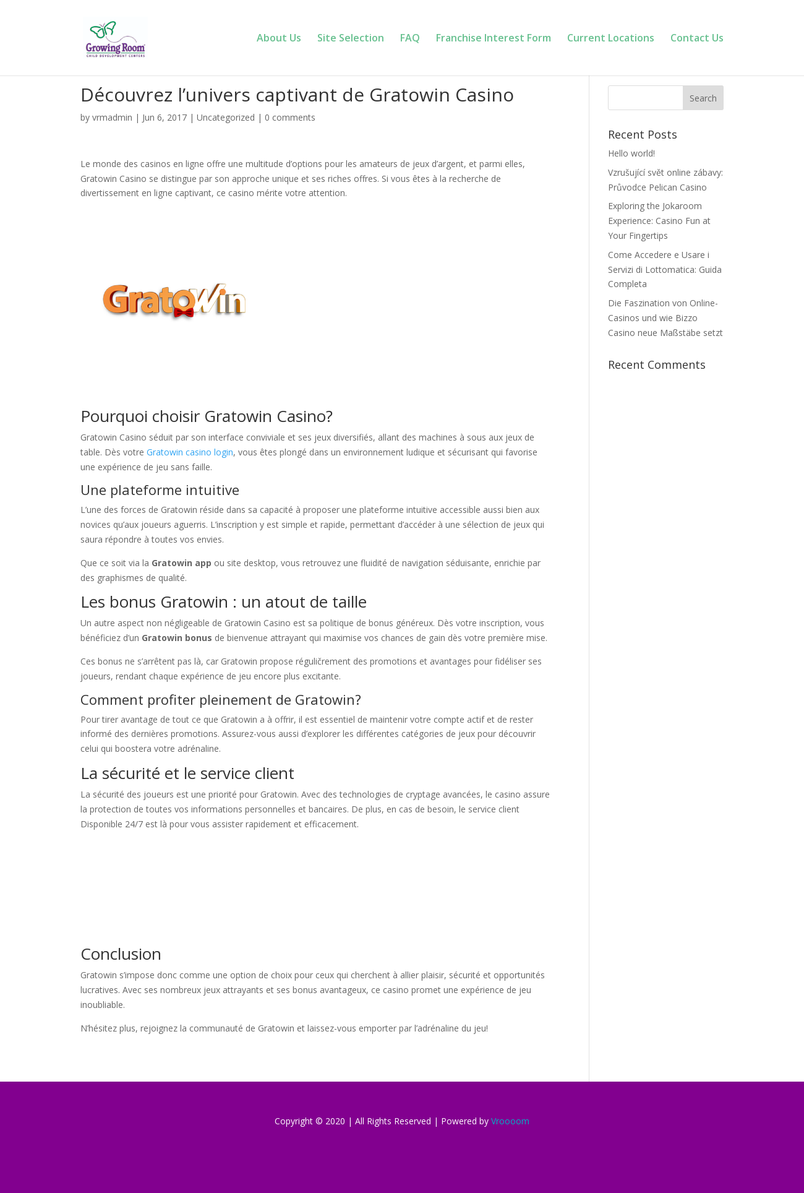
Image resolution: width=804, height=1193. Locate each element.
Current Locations (610, 39)
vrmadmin (112, 117)
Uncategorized (226, 117)
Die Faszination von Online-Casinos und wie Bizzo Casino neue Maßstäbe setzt (665, 317)
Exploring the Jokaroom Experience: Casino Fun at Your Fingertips (659, 220)
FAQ (410, 39)
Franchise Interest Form (493, 39)
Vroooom (510, 1121)
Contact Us (697, 39)
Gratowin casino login (190, 452)
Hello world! (631, 153)
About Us (279, 39)
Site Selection (350, 39)
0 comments (290, 117)
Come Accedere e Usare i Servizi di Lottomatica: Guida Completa (665, 269)
